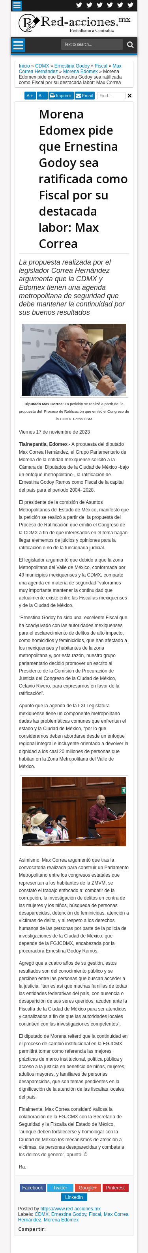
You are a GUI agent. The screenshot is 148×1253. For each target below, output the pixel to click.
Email (87, 95)
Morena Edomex (61, 1220)
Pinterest (131, 5)
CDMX (42, 1214)
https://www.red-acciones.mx (70, 1209)
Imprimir (64, 95)
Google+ (100, 5)
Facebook (89, 5)
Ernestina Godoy (68, 1214)
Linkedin (110, 5)
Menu (17, 6)
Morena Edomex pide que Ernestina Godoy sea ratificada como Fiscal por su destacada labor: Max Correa (83, 179)
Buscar (130, 45)
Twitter (79, 5)
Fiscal (95, 1214)
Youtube (120, 5)
